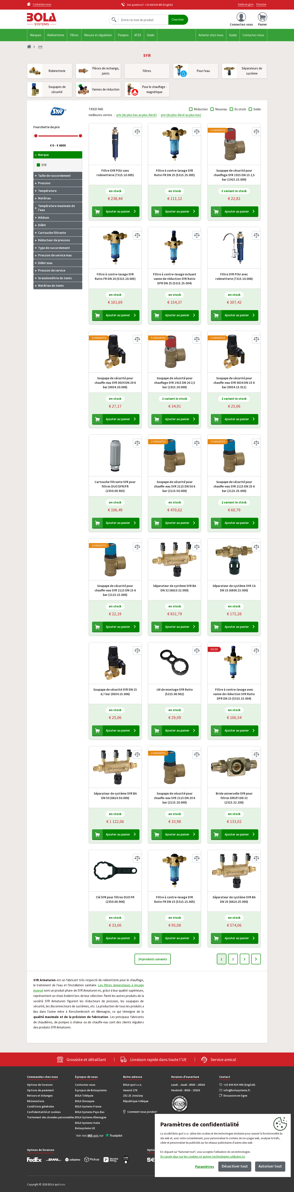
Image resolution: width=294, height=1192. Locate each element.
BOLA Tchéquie (84, 1095)
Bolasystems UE (85, 1128)
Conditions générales (40, 1106)
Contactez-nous (253, 35)
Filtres (74, 35)
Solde (150, 35)
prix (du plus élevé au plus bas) (181, 115)
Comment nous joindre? (142, 1112)
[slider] (35, 135)
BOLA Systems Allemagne (90, 1117)
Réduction (201, 109)
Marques (35, 35)
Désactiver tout (235, 1166)
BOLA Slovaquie (84, 1101)
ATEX (137, 35)
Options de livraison (40, 1085)
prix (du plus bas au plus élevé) (136, 115)
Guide (233, 35)
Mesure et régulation (98, 35)
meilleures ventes (100, 115)
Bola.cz (53, 19)
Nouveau (221, 109)
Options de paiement (40, 1090)
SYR (44, 165)
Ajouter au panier (118, 211)
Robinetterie (55, 35)
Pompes (123, 35)
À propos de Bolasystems (91, 1090)
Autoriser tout (270, 1166)
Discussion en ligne (235, 1095)
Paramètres (204, 1166)
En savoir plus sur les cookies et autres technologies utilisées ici (202, 1157)
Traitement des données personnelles (50, 1117)
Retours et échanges (40, 1095)
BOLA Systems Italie (87, 1123)
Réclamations (35, 1101)
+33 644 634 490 (153, 5)
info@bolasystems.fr (236, 1090)
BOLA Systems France (88, 1106)
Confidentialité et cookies (44, 1112)
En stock (240, 109)
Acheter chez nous (211, 35)
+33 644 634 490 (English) (239, 1085)
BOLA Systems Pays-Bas (89, 1112)
